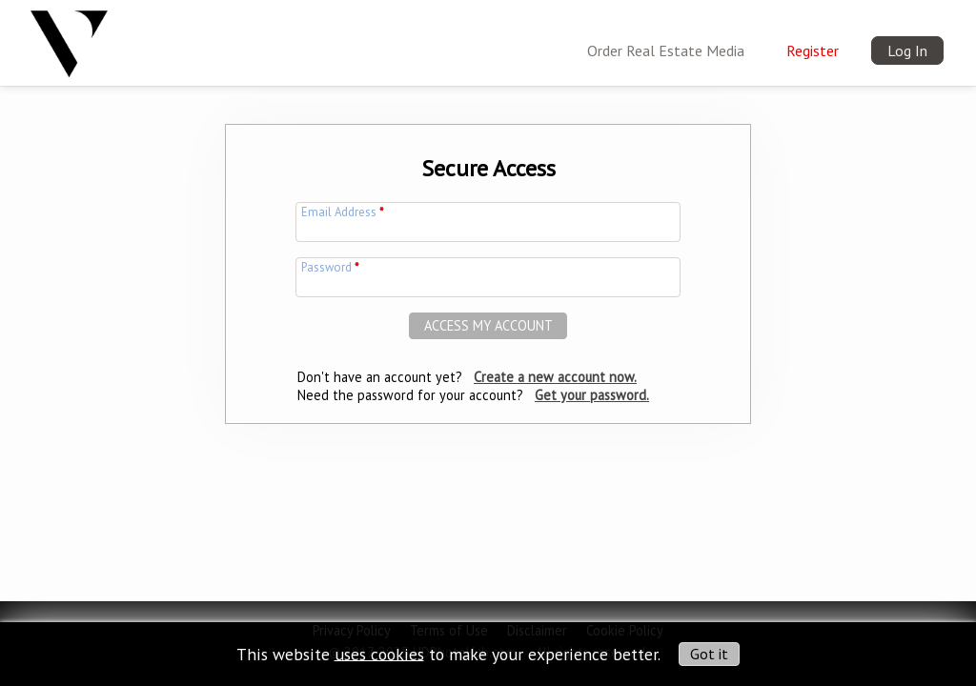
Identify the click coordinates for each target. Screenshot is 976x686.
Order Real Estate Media (665, 50)
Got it (709, 653)
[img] (69, 37)
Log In (907, 50)
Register (812, 50)
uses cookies (379, 653)
